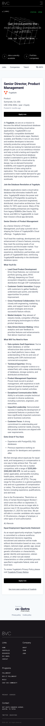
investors (13, 715)
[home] (5, 3)
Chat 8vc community (9, 683)
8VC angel (6, 656)
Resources (6, 653)
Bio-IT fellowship (9, 676)
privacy (5, 694)
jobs (4, 67)
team (24, 650)
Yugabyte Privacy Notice (18, 572)
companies (15, 67)
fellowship (6, 673)
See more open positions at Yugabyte (22, 589)
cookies (12, 694)
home (4, 647)
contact (5, 659)
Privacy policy (16, 615)
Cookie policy (27, 615)
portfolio (6, 650)
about (25, 647)
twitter (5, 715)
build (4, 679)
